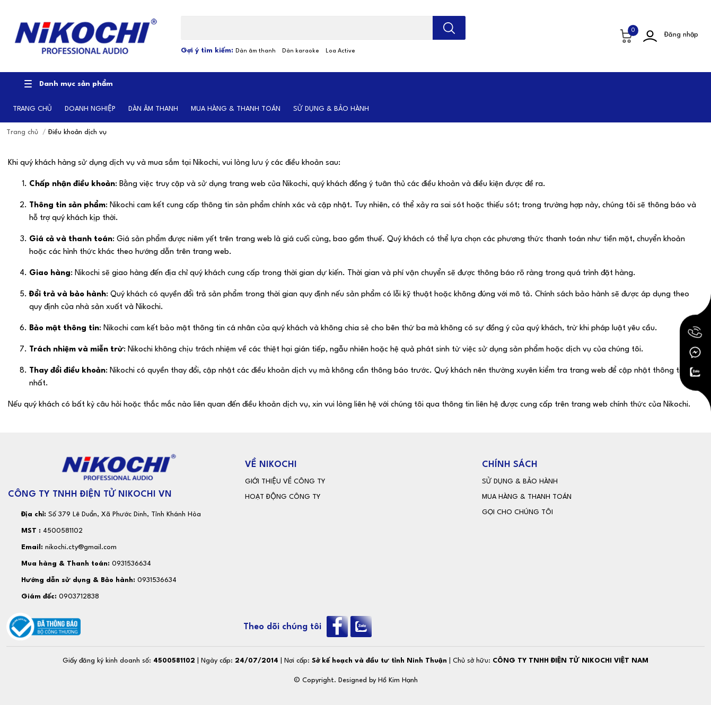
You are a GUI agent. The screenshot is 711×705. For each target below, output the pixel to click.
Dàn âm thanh (255, 51)
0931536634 (131, 563)
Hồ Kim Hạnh (398, 680)
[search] (449, 28)
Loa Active (340, 51)
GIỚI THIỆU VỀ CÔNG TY (285, 481)
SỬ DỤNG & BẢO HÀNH (520, 481)
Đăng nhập (681, 34)
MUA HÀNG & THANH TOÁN (527, 497)
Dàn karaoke (300, 51)
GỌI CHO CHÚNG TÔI (517, 512)
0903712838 (79, 596)
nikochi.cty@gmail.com (81, 547)
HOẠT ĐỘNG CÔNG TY (282, 497)
